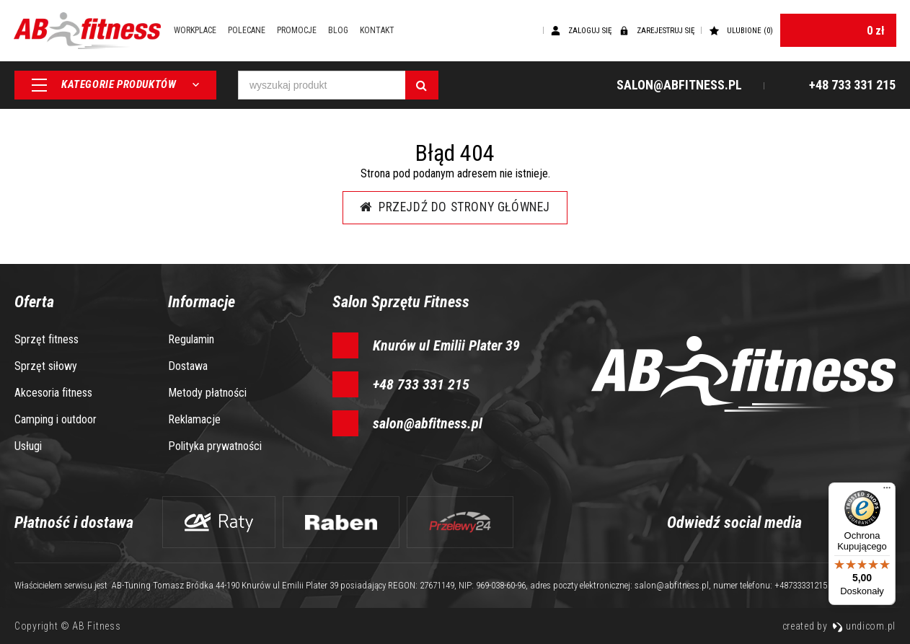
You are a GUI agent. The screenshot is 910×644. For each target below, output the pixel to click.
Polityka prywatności (215, 446)
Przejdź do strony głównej (455, 207)
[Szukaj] (421, 86)
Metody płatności (207, 393)
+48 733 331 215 (421, 384)
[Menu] (887, 491)
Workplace (201, 31)
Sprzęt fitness (46, 339)
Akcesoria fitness (53, 393)
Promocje (303, 31)
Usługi (28, 446)
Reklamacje (194, 419)
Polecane (253, 31)
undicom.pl (864, 626)
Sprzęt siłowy (45, 366)
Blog (345, 31)
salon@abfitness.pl (427, 423)
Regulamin (191, 339)
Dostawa (188, 366)
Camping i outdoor (55, 419)
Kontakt (383, 31)
